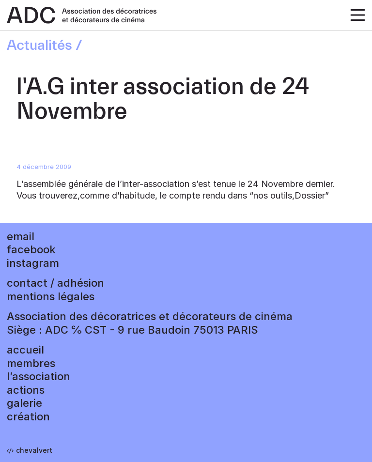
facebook (31, 249)
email (20, 236)
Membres (31, 363)
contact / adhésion (55, 283)
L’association (38, 376)
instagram (33, 263)
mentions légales (50, 296)
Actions (26, 390)
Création (28, 416)
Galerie (24, 403)
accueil (25, 349)
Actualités (39, 45)
